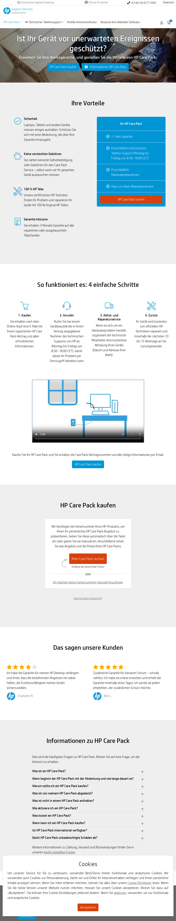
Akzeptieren (88, 907)
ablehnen (120, 893)
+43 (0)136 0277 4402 (141, 3)
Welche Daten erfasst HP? (88, 598)
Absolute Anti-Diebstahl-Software (120, 22)
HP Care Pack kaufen (63, 67)
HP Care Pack (12, 22)
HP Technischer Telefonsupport (44, 22)
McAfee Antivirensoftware (82, 22)
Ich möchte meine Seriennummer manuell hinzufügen (88, 582)
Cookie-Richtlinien (139, 883)
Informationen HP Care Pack (105, 67)
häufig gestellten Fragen (59, 852)
